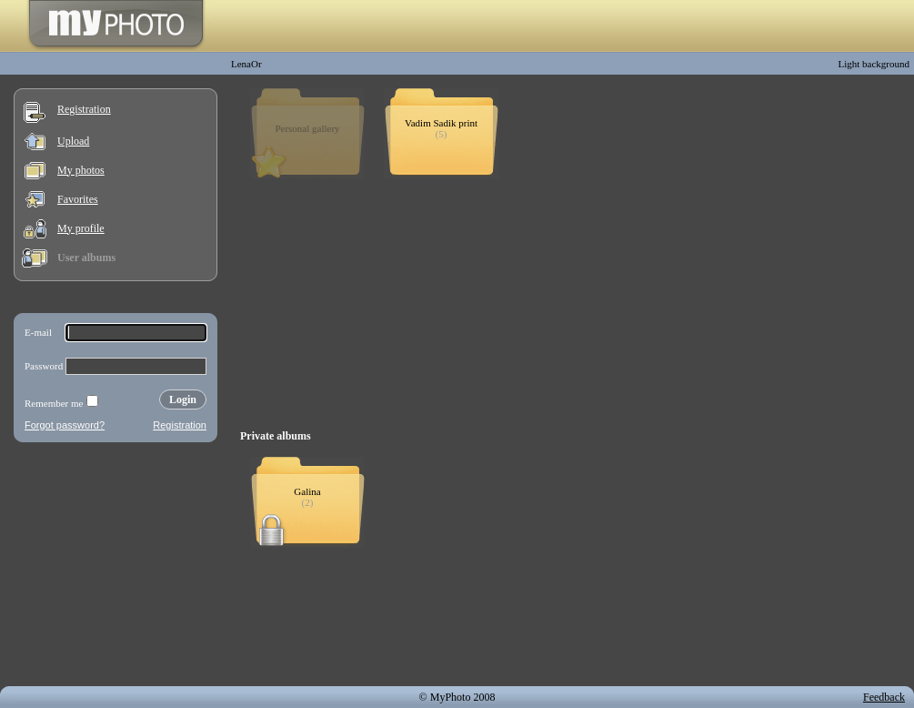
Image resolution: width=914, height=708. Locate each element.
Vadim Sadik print (441, 122)
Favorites (77, 199)
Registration (84, 109)
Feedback (884, 697)
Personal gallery (307, 128)
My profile (81, 228)
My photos (81, 170)
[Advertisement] (115, 568)
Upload (73, 141)
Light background (873, 63)
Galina (307, 491)
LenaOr (246, 63)
